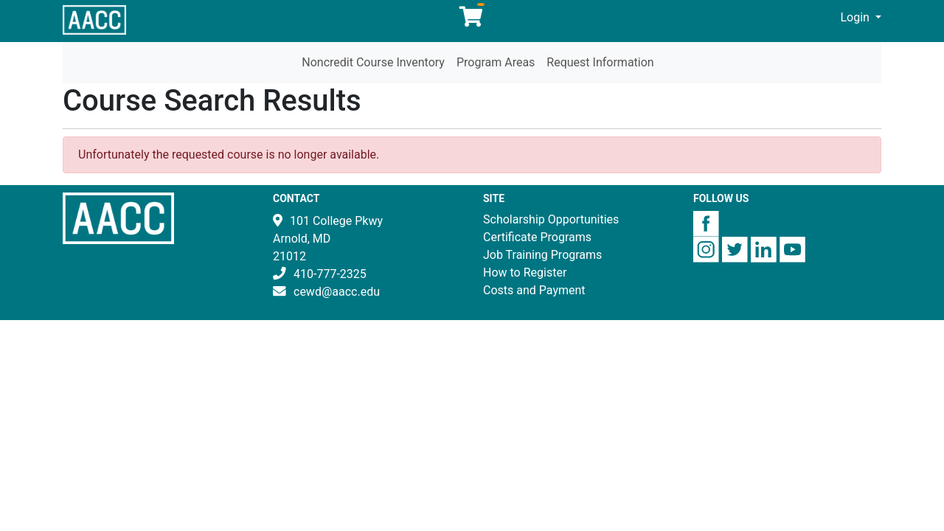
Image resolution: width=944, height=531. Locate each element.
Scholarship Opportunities (551, 219)
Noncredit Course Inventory (373, 62)
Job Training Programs (542, 255)
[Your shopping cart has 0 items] (472, 20)
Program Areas (496, 62)
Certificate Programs (537, 237)
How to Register (524, 273)
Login (856, 17)
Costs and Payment (534, 290)
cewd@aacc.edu (337, 292)
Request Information (599, 62)
